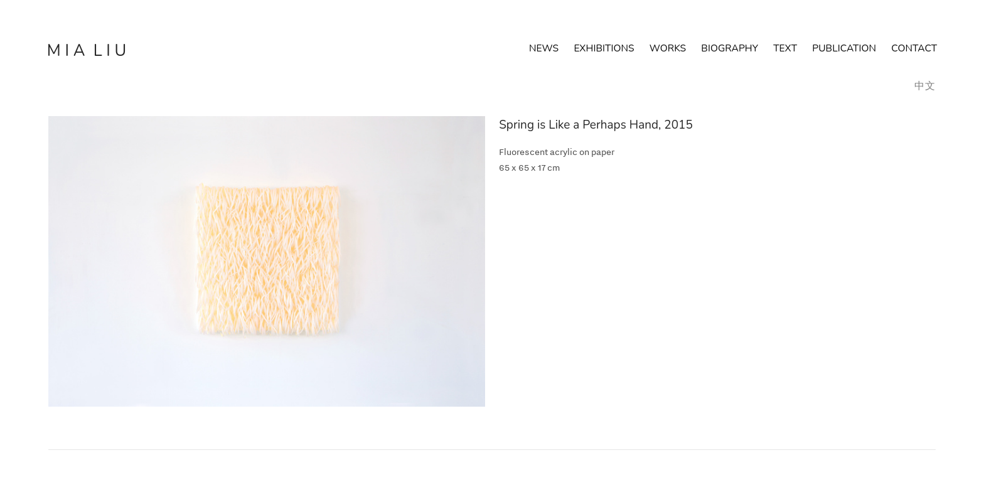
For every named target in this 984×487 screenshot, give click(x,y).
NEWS (544, 48)
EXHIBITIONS (604, 48)
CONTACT (914, 48)
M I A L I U (86, 51)
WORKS (668, 48)
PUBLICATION (844, 48)
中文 (925, 86)
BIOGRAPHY (737, 48)
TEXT (785, 48)
